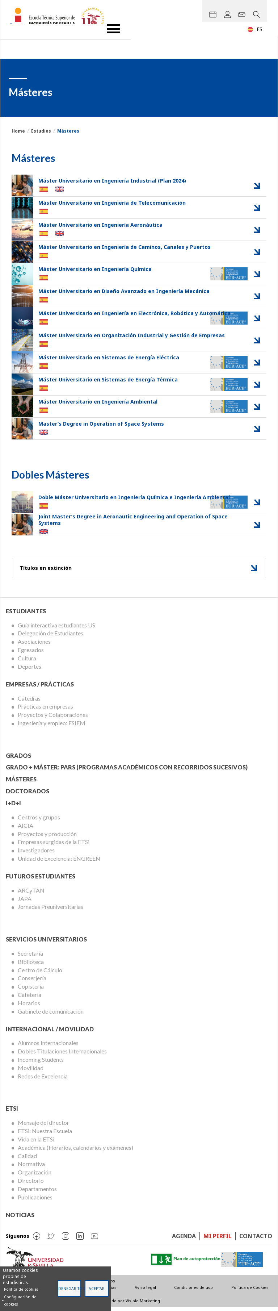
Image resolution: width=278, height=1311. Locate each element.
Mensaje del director (43, 1126)
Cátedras (29, 702)
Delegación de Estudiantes (50, 637)
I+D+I (13, 806)
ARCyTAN (31, 894)
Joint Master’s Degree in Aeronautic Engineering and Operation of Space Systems (133, 520)
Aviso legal (145, 1291)
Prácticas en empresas (45, 710)
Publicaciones (35, 1201)
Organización (34, 1176)
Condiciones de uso (193, 1291)
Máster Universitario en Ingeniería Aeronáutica (100, 224)
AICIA (25, 829)
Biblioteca (31, 965)
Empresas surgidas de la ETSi (53, 846)
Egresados (31, 653)
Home (18, 131)
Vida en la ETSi (36, 1143)
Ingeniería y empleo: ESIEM (51, 726)
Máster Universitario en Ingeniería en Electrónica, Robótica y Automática (134, 313)
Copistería (31, 990)
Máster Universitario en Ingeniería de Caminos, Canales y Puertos (124, 246)
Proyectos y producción (47, 837)
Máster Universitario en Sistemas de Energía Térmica (108, 379)
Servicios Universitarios (46, 943)
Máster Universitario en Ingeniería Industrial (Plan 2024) (112, 180)
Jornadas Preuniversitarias (50, 910)
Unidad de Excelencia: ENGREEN (59, 862)
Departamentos (37, 1192)
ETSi (12, 1112)
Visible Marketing (143, 1305)
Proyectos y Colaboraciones (53, 718)
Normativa (31, 1168)
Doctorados (27, 795)
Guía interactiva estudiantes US (56, 629)
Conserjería (32, 982)
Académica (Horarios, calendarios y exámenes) (75, 1151)
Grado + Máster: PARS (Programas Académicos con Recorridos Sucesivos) (127, 771)
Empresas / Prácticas (40, 688)
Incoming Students (41, 1063)
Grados (18, 759)
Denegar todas (69, 1288)
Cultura (27, 662)
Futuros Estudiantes (40, 880)
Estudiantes (26, 614)
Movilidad (30, 1071)
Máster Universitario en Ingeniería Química (95, 269)
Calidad (27, 1159)
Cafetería (29, 998)
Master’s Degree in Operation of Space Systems (101, 423)
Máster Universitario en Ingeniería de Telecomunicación (112, 202)
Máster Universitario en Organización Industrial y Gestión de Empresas (131, 335)
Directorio (31, 1184)
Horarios (29, 1006)
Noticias (20, 1218)
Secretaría (30, 957)
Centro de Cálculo (40, 973)
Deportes (29, 670)
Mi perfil (217, 1240)
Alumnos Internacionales (48, 1047)
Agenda (184, 1240)
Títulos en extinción (48, 570)
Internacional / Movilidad (50, 1033)
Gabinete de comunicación (51, 1015)
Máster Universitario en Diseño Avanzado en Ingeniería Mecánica (124, 291)
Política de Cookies (250, 1291)
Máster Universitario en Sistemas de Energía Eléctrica (108, 357)
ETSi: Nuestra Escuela (45, 1134)
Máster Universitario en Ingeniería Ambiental (97, 401)
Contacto (255, 1240)
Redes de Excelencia (43, 1080)
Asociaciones (34, 645)
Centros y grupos (39, 821)
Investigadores (36, 854)
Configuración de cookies (20, 1300)
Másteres (21, 783)
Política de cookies (21, 1289)
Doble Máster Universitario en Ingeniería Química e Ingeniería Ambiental (134, 497)
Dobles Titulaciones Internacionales (62, 1055)
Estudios (41, 131)
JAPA (24, 902)
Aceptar (97, 1288)
